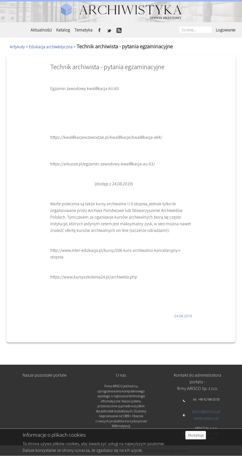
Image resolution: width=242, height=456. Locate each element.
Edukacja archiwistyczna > (53, 46)
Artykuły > (19, 46)
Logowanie (225, 30)
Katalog (63, 30)
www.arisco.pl (206, 418)
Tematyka (83, 30)
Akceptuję (196, 435)
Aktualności (41, 30)
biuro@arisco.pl (206, 411)
